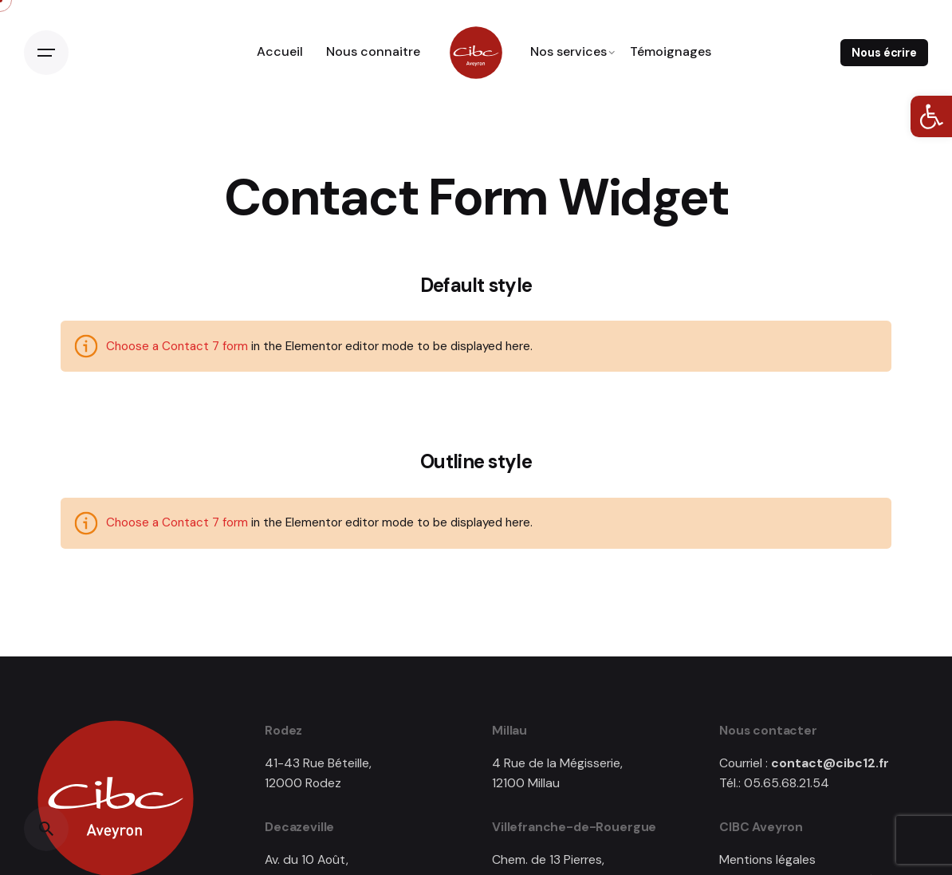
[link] (931, 116)
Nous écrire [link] (884, 52)
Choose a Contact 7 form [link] (177, 346)
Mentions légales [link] (767, 859)
